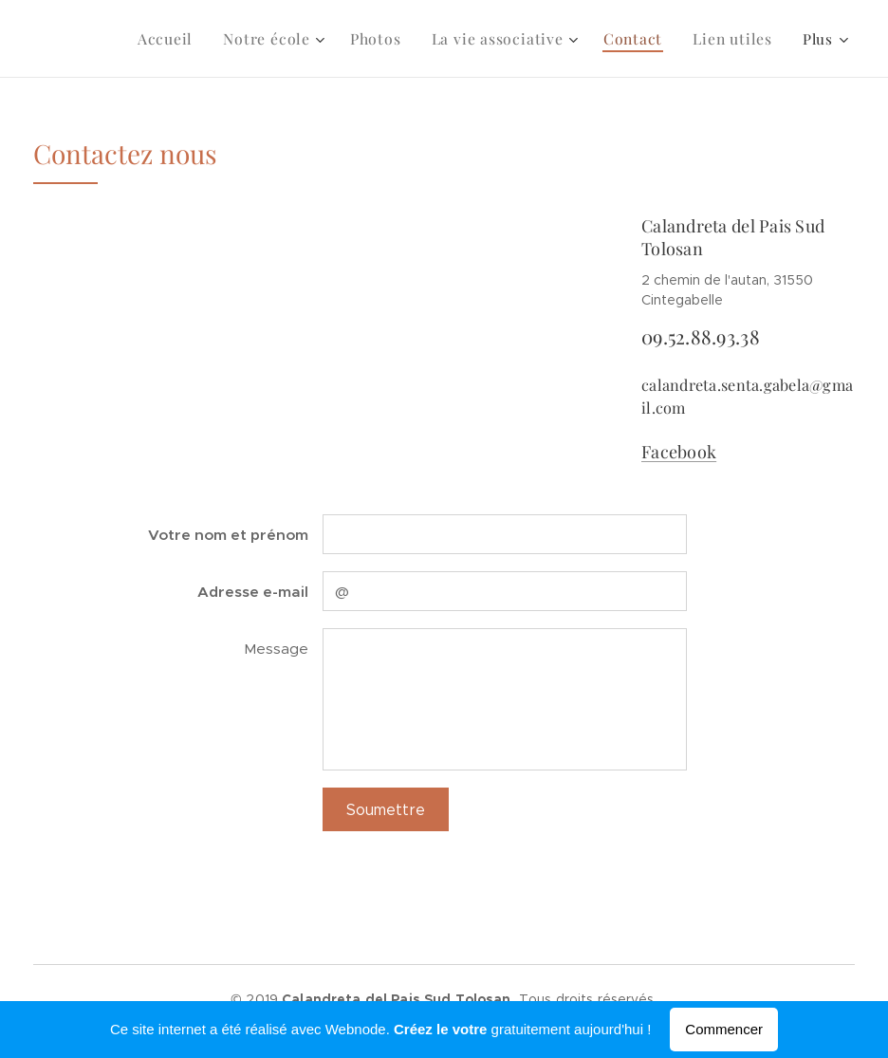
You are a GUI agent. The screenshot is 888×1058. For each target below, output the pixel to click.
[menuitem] (191, 39)
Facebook (678, 451)
